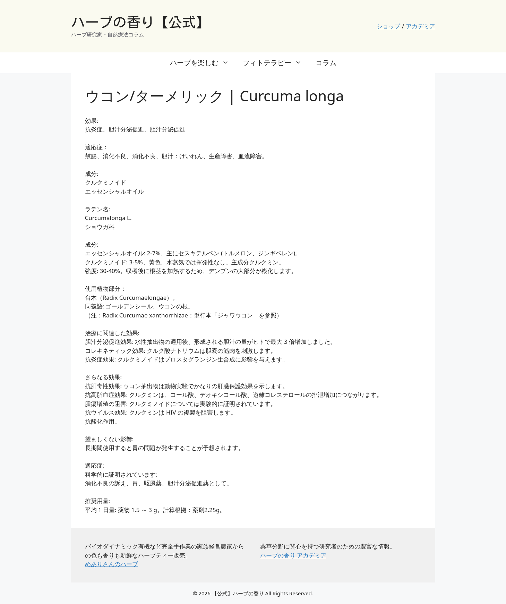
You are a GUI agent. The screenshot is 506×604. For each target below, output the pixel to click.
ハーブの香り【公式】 (140, 22)
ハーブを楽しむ (203, 62)
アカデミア (420, 26)
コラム (326, 62)
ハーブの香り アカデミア (293, 555)
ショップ (388, 26)
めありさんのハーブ (111, 564)
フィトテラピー (276, 62)
